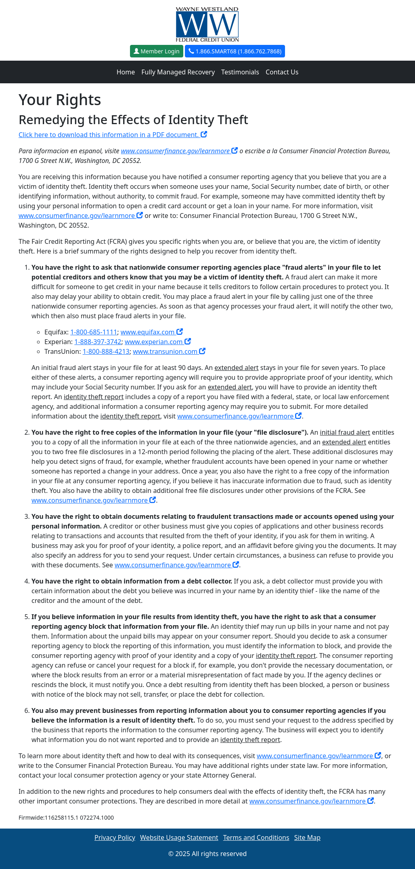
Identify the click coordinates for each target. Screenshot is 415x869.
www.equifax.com (152, 332)
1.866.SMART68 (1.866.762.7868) (235, 51)
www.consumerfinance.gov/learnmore (179, 150)
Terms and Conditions (256, 837)
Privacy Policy (114, 837)
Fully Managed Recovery (178, 72)
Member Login (157, 51)
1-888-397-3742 (97, 341)
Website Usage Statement (179, 837)
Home (126, 72)
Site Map (307, 837)
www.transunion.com (169, 351)
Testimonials (240, 72)
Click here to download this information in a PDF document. (113, 134)
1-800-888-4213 (106, 351)
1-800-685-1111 (93, 332)
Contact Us (282, 72)
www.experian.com (158, 341)
